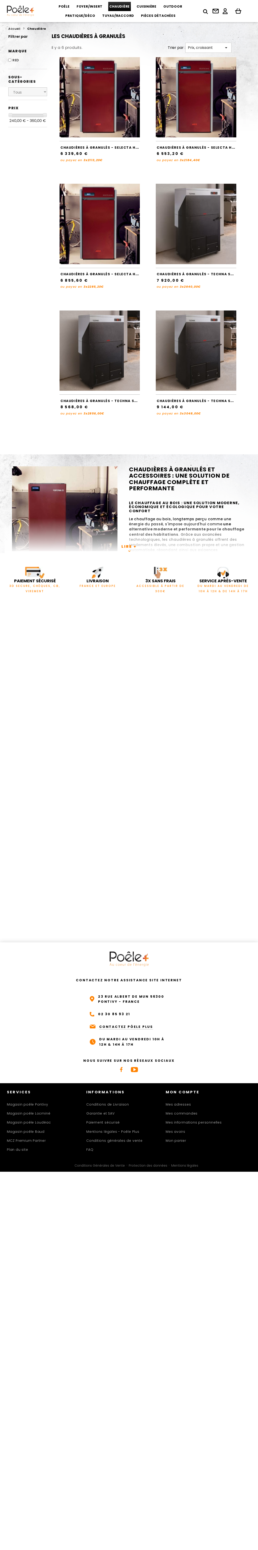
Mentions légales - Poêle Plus (112, 1131)
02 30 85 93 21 (114, 1014)
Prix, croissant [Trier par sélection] (208, 47)
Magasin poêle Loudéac (29, 1122)
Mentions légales (184, 1165)
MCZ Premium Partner (26, 1140)
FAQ (89, 1149)
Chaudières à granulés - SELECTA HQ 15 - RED (108, 147)
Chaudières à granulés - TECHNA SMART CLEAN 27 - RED (118, 401)
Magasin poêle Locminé (28, 1113)
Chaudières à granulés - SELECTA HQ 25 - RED (108, 274)
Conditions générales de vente (114, 1140)
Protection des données (148, 1165)
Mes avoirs (175, 1131)
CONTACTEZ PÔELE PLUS (126, 1026)
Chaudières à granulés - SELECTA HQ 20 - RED (205, 147)
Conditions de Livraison (107, 1104)
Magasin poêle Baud (26, 1131)
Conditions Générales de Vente (100, 1165)
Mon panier (176, 1140)
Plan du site (17, 1149)
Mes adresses (178, 1104)
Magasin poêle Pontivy (27, 1104)
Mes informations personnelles (194, 1122)
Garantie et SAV (100, 1113)
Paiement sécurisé (103, 1122)
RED (15, 60)
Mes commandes (182, 1113)
